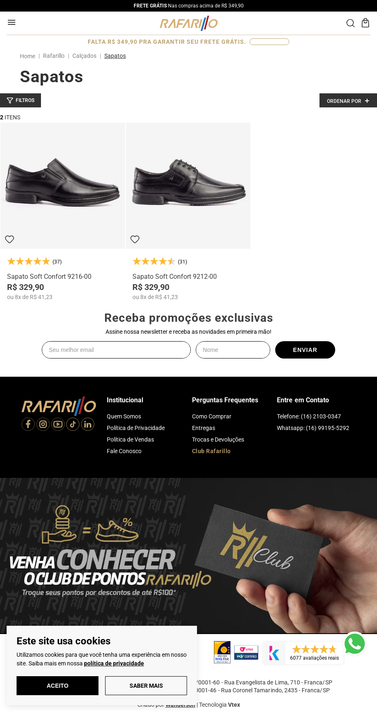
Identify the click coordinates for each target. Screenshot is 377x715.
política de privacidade (114, 663)
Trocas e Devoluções (218, 439)
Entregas (203, 428)
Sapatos (115, 55)
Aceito (58, 685)
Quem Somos (124, 416)
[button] (20, 100)
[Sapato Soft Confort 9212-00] (188, 211)
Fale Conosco (124, 451)
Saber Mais (146, 685)
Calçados (84, 55)
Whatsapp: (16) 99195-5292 (313, 428)
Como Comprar (211, 416)
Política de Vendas (130, 439)
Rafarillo (54, 55)
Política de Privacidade (136, 428)
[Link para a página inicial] (29, 56)
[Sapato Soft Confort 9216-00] (62, 211)
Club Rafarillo (211, 451)
